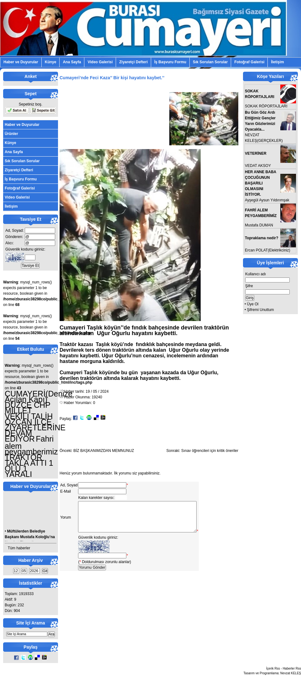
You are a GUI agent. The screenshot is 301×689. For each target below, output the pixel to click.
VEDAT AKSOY (258, 165)
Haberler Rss (292, 668)
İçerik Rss (273, 668)
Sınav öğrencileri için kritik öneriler (209, 450)
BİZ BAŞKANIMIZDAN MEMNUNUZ (103, 450)
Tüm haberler (19, 548)
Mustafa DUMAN (259, 225)
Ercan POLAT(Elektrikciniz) (267, 250)
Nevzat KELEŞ (290, 673)
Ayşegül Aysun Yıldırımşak (267, 200)
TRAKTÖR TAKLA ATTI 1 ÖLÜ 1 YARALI (29, 466)
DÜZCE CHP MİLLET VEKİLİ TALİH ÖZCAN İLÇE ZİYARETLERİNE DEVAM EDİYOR (35, 422)
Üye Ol (253, 304)
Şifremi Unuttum (260, 310)
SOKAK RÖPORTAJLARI (266, 106)
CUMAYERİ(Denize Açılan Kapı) (38, 396)
